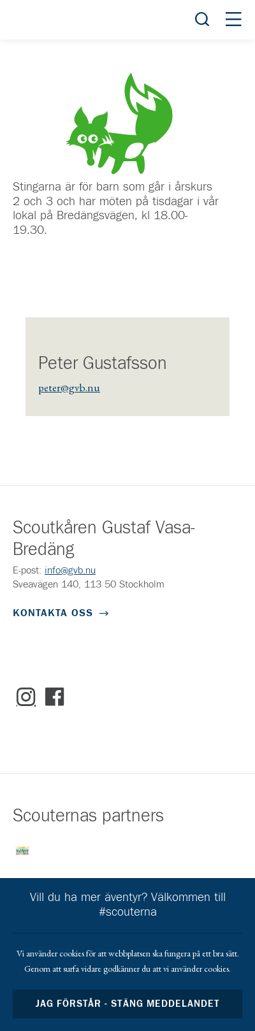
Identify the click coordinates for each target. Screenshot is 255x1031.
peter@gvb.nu (69, 387)
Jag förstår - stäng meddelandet (127, 1004)
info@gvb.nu (70, 570)
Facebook (54, 697)
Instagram (26, 697)
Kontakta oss (53, 613)
